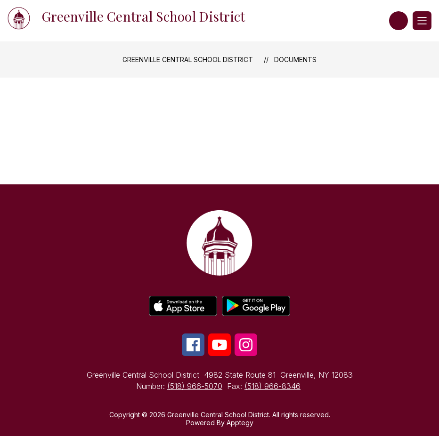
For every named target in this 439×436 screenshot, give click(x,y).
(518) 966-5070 (194, 386)
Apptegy (240, 423)
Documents (295, 59)
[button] (398, 20)
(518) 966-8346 (272, 386)
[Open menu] (422, 20)
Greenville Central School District (187, 59)
